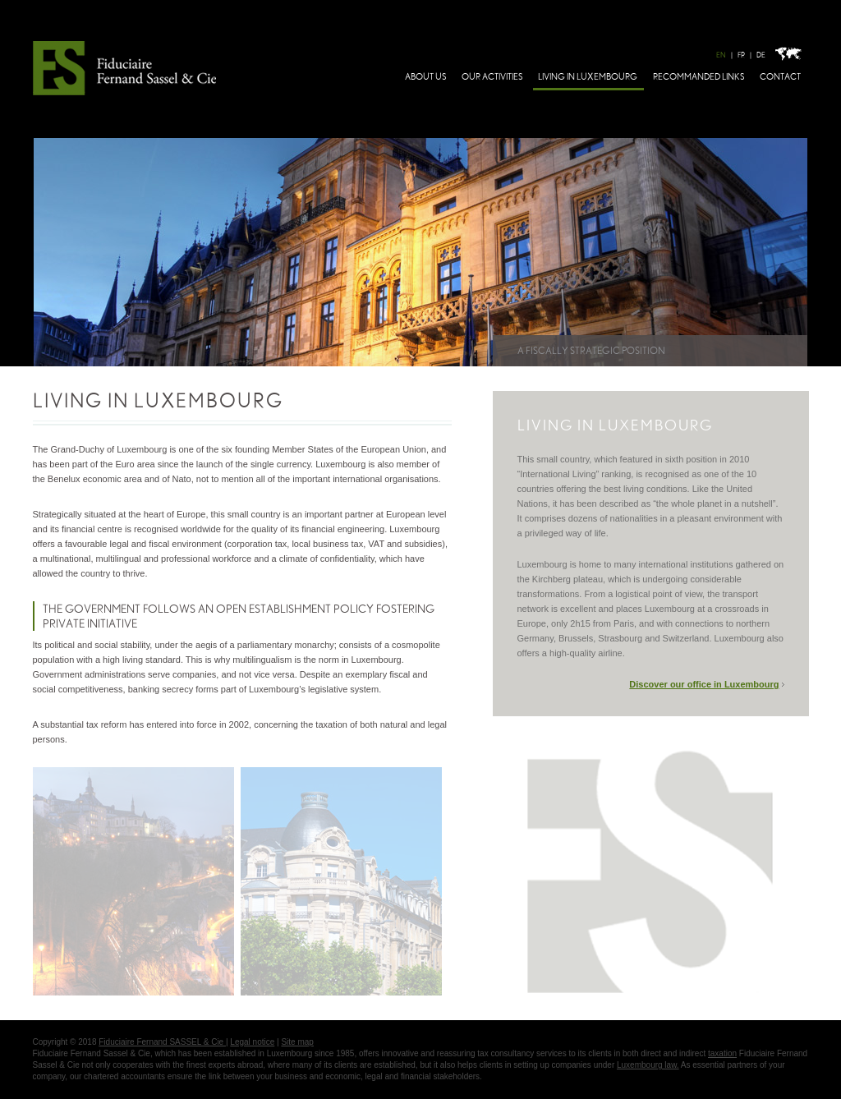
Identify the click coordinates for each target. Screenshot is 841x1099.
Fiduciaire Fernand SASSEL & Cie (162, 1041)
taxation (722, 1053)
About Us (425, 76)
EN (721, 55)
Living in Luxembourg (587, 76)
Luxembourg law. (648, 1064)
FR (741, 55)
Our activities (492, 76)
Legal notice (252, 1041)
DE (760, 55)
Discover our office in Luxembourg (704, 684)
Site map (297, 1041)
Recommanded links (698, 76)
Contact (780, 76)
